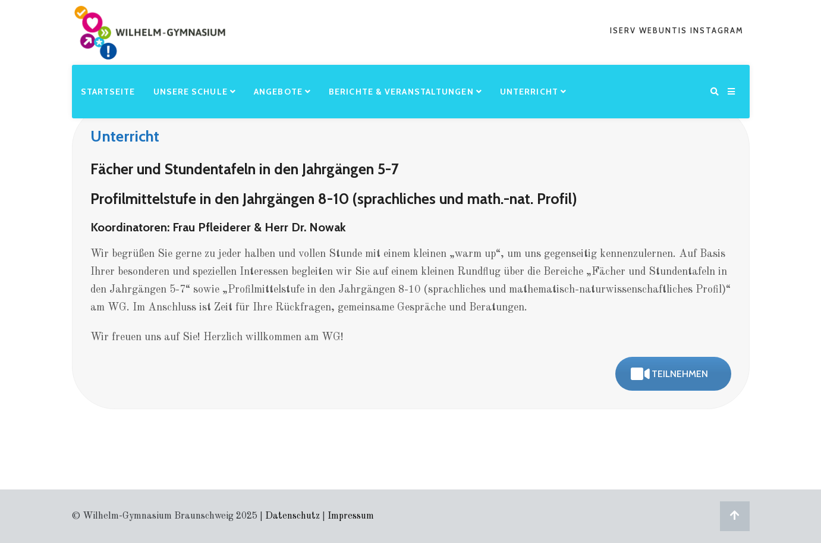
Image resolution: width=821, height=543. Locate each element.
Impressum (351, 516)
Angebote (282, 91)
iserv (624, 30)
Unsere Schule (195, 91)
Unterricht (533, 91)
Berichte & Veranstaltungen (405, 91)
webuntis (664, 30)
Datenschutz (292, 516)
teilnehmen (669, 373)
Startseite (108, 91)
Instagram (717, 30)
